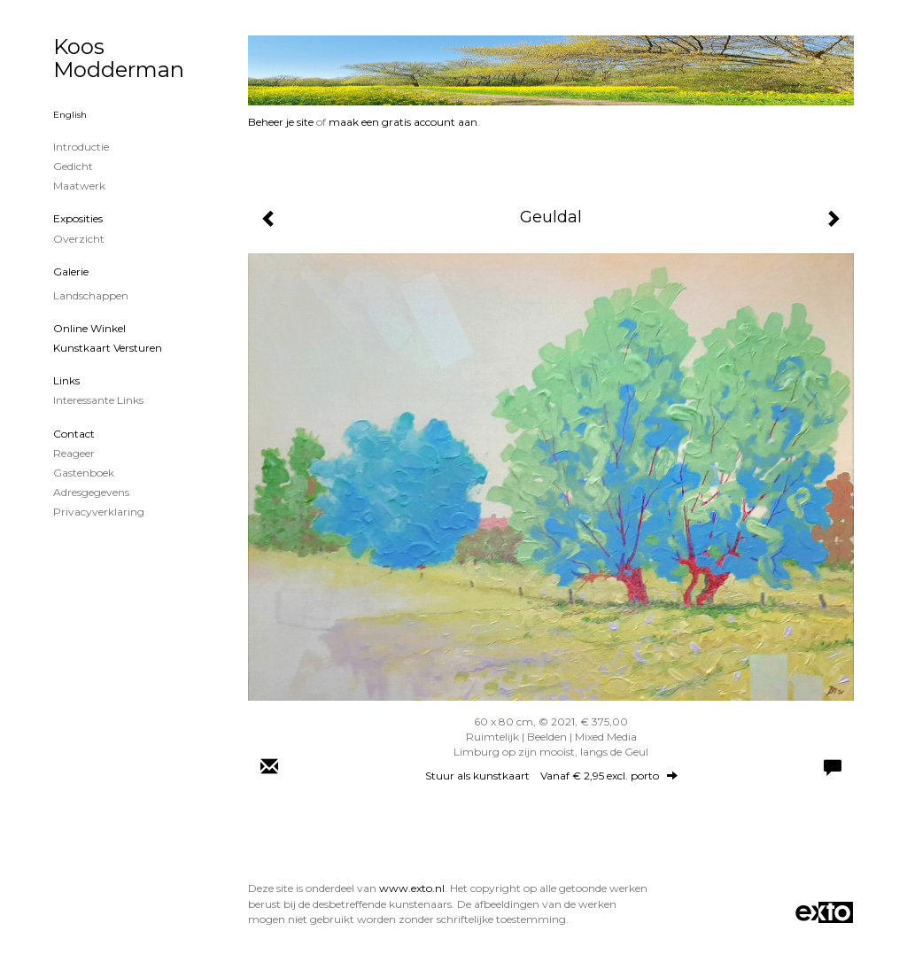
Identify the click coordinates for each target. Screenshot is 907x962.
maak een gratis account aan (403, 121)
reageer (74, 453)
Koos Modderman (118, 58)
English (70, 114)
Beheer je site (281, 121)
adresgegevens (91, 492)
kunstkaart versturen (107, 347)
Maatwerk (79, 185)
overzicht (79, 238)
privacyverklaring (98, 511)
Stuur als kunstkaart (551, 775)
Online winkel (89, 328)
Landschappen (90, 295)
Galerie (71, 271)
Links (66, 380)
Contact (74, 433)
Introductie (81, 146)
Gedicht (73, 166)
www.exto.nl (412, 888)
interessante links (98, 400)
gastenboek (83, 472)
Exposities (78, 218)
